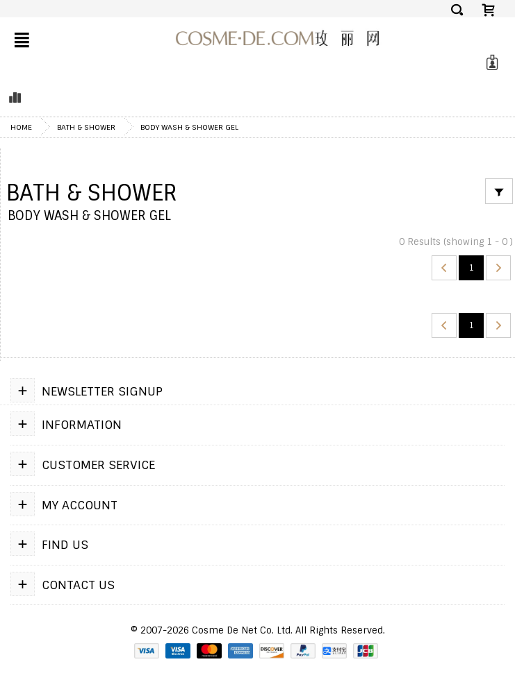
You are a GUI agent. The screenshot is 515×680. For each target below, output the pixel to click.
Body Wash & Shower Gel (189, 127)
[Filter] (499, 191)
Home (21, 127)
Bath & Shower (86, 127)
